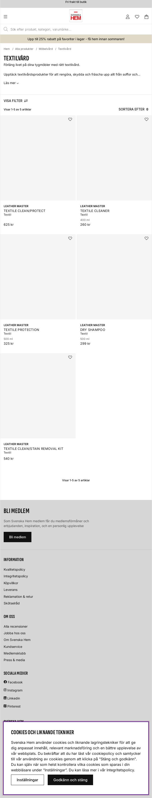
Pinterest (12, 706)
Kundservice (13, 647)
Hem (7, 49)
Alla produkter (24, 49)
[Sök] (67, 29)
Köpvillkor (11, 583)
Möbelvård (46, 49)
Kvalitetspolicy (14, 569)
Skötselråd (12, 603)
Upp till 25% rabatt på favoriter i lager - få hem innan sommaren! (76, 39)
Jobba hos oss (14, 633)
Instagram (14, 690)
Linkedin (13, 698)
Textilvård (64, 49)
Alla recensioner (16, 626)
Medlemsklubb (15, 653)
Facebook (15, 682)
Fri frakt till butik (75, 3)
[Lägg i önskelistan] (70, 119)
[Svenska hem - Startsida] (76, 16)
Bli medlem (17, 537)
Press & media (14, 660)
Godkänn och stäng (70, 780)
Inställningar (27, 780)
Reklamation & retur (18, 596)
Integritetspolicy (16, 576)
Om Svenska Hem (17, 640)
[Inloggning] (127, 17)
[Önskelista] (137, 17)
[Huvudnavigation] (15, 17)
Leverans (10, 590)
